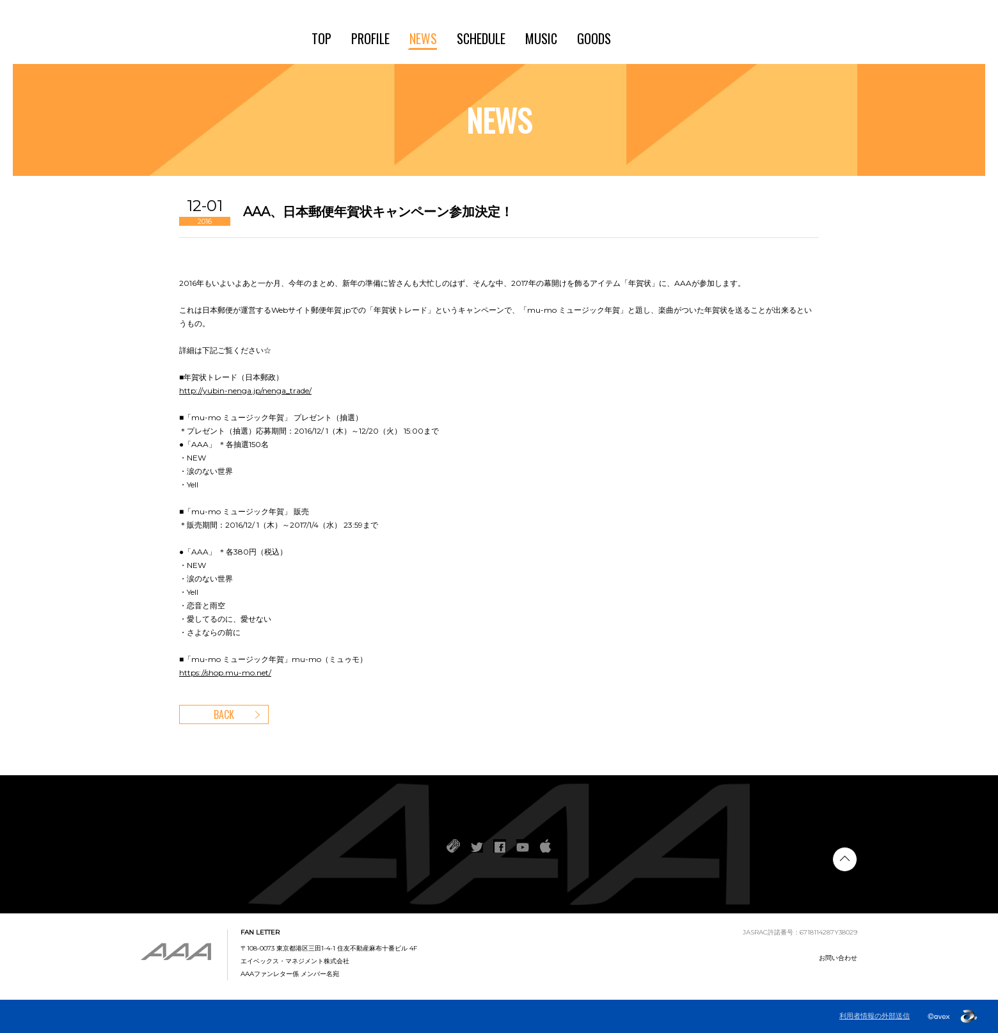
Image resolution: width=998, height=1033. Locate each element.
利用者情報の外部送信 (874, 1016)
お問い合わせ (838, 958)
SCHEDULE (481, 38)
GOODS (594, 38)
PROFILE (370, 38)
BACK (224, 714)
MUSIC (541, 38)
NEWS (423, 38)
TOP (321, 38)
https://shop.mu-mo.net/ (225, 672)
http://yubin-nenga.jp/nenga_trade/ (245, 390)
